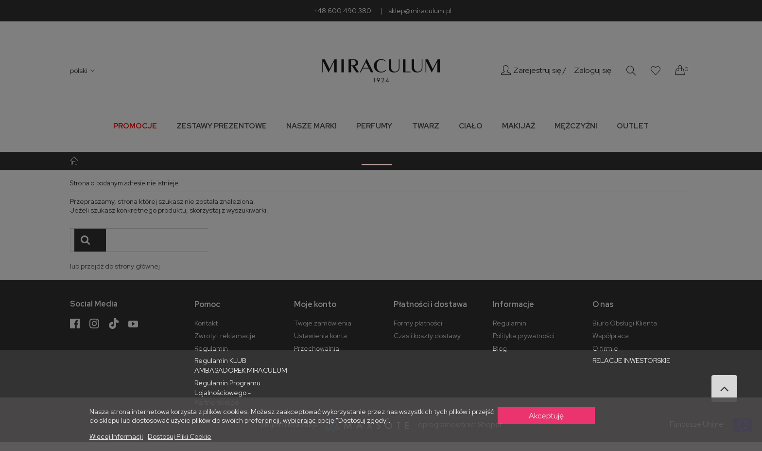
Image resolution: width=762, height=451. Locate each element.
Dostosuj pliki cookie (179, 436)
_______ (377, 160)
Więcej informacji (116, 436)
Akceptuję (546, 416)
